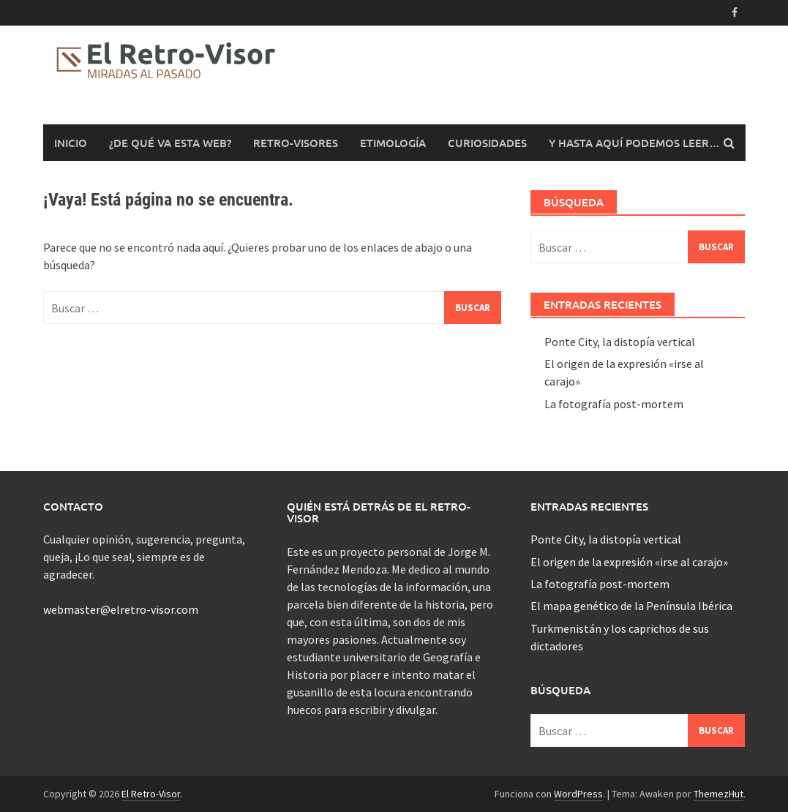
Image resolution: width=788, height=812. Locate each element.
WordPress (578, 793)
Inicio (70, 142)
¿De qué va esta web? (170, 142)
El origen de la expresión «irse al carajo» (629, 562)
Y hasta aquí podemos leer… (634, 142)
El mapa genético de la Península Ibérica (631, 605)
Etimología (393, 142)
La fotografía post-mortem (613, 403)
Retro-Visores (295, 142)
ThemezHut (718, 793)
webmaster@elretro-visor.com (120, 609)
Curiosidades (487, 142)
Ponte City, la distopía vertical (619, 341)
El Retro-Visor (150, 793)
